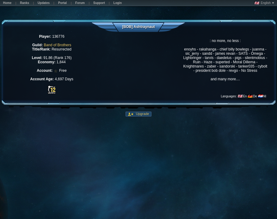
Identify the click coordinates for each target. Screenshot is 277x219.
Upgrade (142, 114)
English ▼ (264, 3)
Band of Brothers (57, 45)
